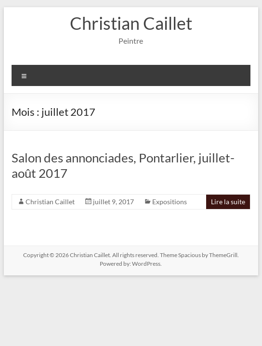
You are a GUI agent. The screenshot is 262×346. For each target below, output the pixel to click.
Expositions (169, 202)
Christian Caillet (131, 23)
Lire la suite (228, 202)
